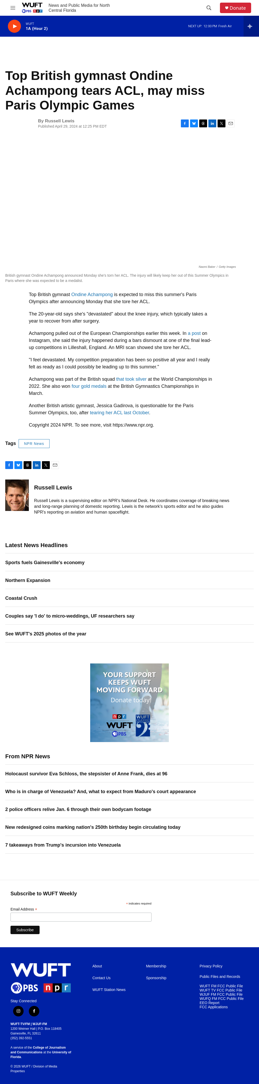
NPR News (34, 444)
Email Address (23, 909)
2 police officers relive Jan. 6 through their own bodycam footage (78, 809)
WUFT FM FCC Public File (221, 986)
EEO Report (209, 1003)
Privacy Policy (210, 966)
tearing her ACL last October (119, 412)
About (97, 966)
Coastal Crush (21, 598)
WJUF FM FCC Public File (220, 994)
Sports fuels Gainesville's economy (44, 562)
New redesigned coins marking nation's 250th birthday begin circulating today (92, 827)
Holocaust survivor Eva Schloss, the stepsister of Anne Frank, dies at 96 (86, 773)
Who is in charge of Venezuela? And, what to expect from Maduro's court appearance (100, 791)
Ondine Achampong (92, 294)
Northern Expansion (27, 580)
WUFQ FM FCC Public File (221, 999)
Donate (238, 8)
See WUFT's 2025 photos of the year (45, 633)
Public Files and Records (219, 977)
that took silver (131, 379)
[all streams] (251, 26)
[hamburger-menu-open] (13, 8)
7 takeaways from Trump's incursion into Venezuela (63, 845)
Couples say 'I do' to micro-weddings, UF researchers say (69, 616)
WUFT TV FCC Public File (220, 990)
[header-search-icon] (209, 8)
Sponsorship (156, 978)
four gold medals (89, 386)
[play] (14, 26)
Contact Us (101, 978)
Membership (156, 966)
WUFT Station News (109, 990)
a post (194, 333)
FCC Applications (213, 1007)
